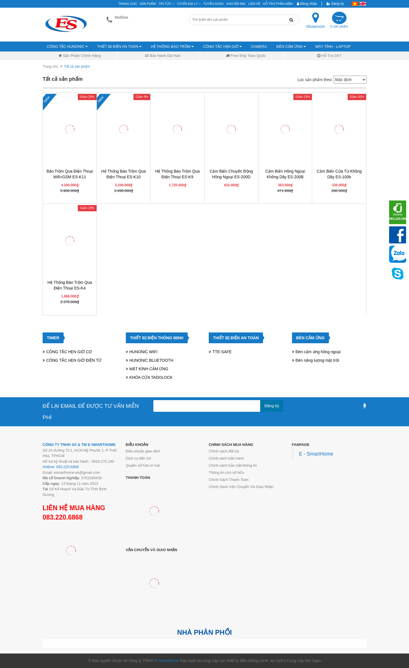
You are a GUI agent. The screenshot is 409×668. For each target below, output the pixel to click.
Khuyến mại (236, 3)
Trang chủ (50, 67)
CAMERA (259, 46)
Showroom (315, 26)
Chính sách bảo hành (226, 458)
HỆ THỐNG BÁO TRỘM (172, 46)
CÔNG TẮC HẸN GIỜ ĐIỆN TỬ (73, 360)
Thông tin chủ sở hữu (226, 472)
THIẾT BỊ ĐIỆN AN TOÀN (119, 46)
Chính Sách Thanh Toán (229, 479)
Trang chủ (127, 3)
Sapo (316, 660)
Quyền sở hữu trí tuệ (143, 465)
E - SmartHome (316, 454)
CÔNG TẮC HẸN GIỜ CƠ (69, 351)
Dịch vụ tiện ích (138, 458)
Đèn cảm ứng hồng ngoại (318, 351)
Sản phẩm (148, 3)
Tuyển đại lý (189, 3)
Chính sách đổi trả (224, 451)
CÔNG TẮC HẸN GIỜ (222, 46)
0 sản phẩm (339, 26)
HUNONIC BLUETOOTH (152, 360)
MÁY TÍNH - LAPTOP (332, 46)
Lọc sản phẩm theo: (315, 79)
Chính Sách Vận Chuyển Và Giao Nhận (241, 487)
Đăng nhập (307, 4)
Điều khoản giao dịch (143, 451)
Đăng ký (335, 4)
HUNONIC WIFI (144, 351)
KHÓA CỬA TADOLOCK (151, 377)
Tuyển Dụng (213, 3)
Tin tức (166, 3)
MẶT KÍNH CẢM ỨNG (149, 369)
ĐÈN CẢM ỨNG (291, 46)
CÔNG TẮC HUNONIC (67, 46)
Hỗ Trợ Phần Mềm (278, 3)
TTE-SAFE (222, 351)
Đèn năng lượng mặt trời (317, 360)
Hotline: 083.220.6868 (61, 467)
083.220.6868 (63, 517)
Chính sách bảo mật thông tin (233, 465)
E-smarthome (166, 660)
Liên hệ (254, 3)
